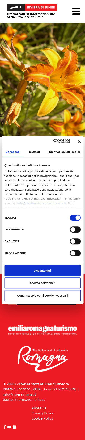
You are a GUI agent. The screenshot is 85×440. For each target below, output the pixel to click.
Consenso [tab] (12, 151)
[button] (76, 11)
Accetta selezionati (42, 282)
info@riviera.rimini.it (19, 394)
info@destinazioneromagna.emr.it (41, 203)
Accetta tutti (42, 270)
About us (39, 408)
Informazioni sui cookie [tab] (64, 151)
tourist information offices (24, 399)
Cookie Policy (42, 418)
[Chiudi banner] (79, 141)
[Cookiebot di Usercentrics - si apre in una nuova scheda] (53, 141)
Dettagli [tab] (34, 151)
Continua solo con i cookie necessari (42, 295)
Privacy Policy (43, 413)
